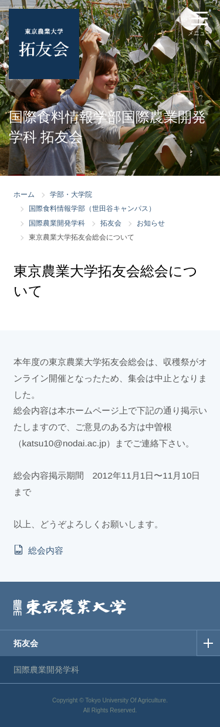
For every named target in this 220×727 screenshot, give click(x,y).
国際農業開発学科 (57, 223)
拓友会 (110, 223)
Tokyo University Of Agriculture (125, 700)
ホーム (24, 194)
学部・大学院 (71, 194)
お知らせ (151, 223)
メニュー (199, 33)
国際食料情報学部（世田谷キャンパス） (92, 208)
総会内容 (45, 550)
